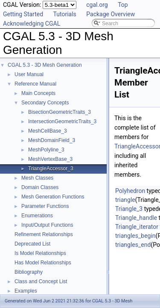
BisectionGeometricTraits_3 (59, 112)
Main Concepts (38, 93)
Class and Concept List (41, 281)
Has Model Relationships (43, 263)
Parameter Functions (45, 206)
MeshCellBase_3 (47, 131)
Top (123, 4)
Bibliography (29, 272)
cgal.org (97, 4)
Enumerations (37, 216)
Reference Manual (35, 84)
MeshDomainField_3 (51, 140)
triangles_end (133, 244)
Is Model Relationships (40, 253)
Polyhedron (130, 190)
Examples (26, 291)
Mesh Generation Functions (52, 197)
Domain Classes (39, 187)
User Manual (29, 74)
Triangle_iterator (136, 226)
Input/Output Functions (47, 225)
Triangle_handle (136, 217)
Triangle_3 (129, 208)
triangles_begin (135, 235)
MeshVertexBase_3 (50, 159)
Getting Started (23, 14)
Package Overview (110, 14)
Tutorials (64, 14)
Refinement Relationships (44, 234)
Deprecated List (32, 244)
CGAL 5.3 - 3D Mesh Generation (45, 65)
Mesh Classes (37, 178)
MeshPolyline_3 (46, 150)
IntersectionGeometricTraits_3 (62, 121)
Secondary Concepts (45, 103)
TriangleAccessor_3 (50, 169)
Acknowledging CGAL (31, 23)
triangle (125, 199)
